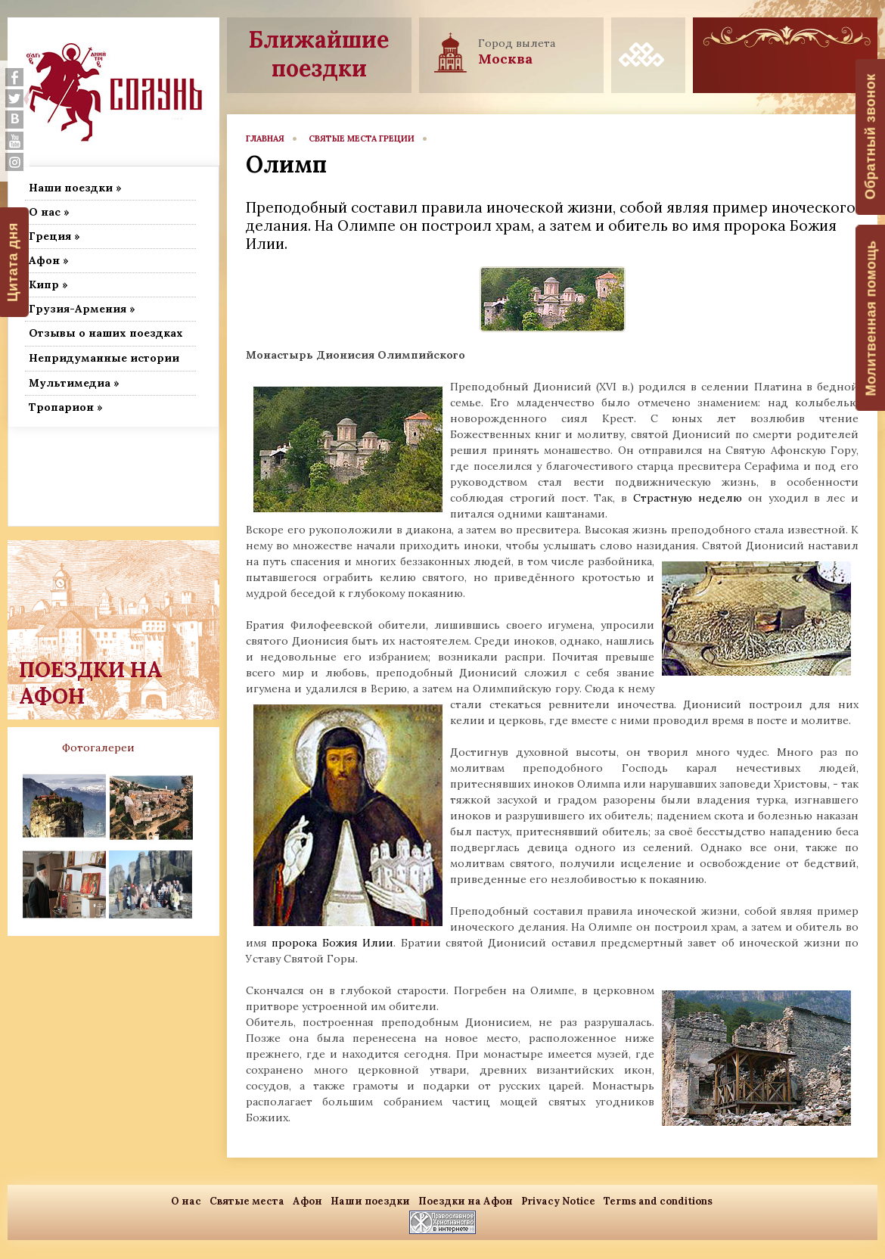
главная (265, 138)
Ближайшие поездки (319, 53)
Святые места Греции (362, 138)
